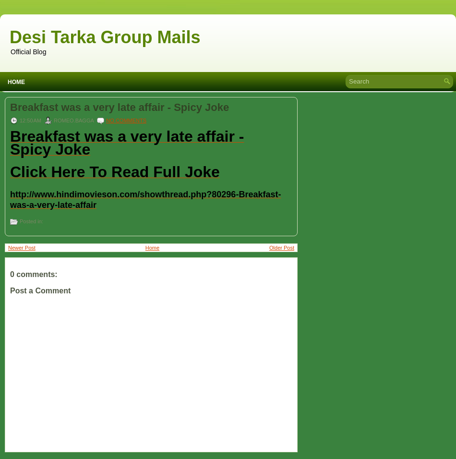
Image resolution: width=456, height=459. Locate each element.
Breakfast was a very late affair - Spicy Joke (119, 107)
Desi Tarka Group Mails (105, 37)
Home (16, 82)
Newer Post (22, 248)
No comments (126, 120)
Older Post (281, 248)
